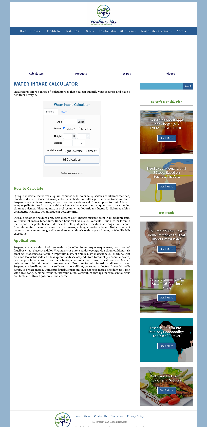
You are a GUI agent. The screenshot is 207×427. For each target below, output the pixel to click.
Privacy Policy (135, 416)
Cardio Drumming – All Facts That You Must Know (167, 283)
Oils (89, 31)
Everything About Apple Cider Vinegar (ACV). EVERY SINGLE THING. (167, 124)
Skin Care (127, 31)
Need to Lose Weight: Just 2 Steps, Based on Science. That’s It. (166, 172)
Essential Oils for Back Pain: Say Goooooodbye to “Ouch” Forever (167, 331)
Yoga (180, 31)
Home (76, 416)
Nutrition (72, 31)
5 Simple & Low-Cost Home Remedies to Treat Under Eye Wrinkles (166, 235)
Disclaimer (117, 416)
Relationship (108, 31)
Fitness (35, 31)
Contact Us (100, 416)
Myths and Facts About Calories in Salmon (167, 378)
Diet (23, 31)
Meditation (55, 31)
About (87, 416)
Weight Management (155, 31)
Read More (166, 138)
